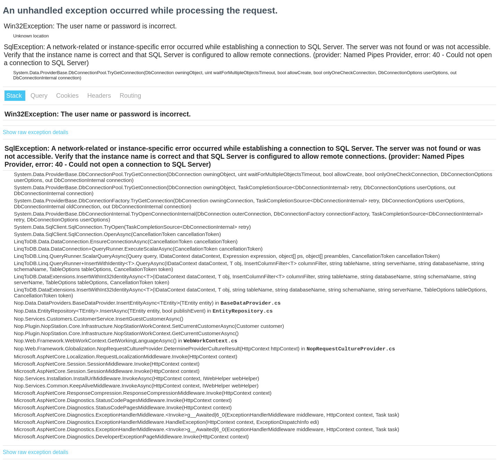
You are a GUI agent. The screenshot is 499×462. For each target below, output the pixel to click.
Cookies (68, 95)
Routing (130, 95)
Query (39, 95)
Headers (100, 95)
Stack (15, 95)
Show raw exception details (35, 132)
